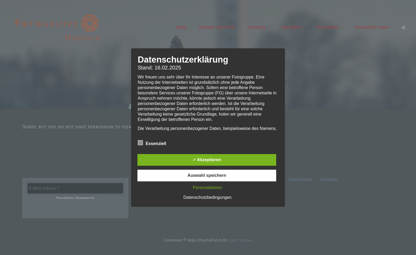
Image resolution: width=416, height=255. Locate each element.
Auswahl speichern (207, 175)
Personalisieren (207, 187)
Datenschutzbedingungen (207, 197)
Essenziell (152, 142)
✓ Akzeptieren (207, 159)
